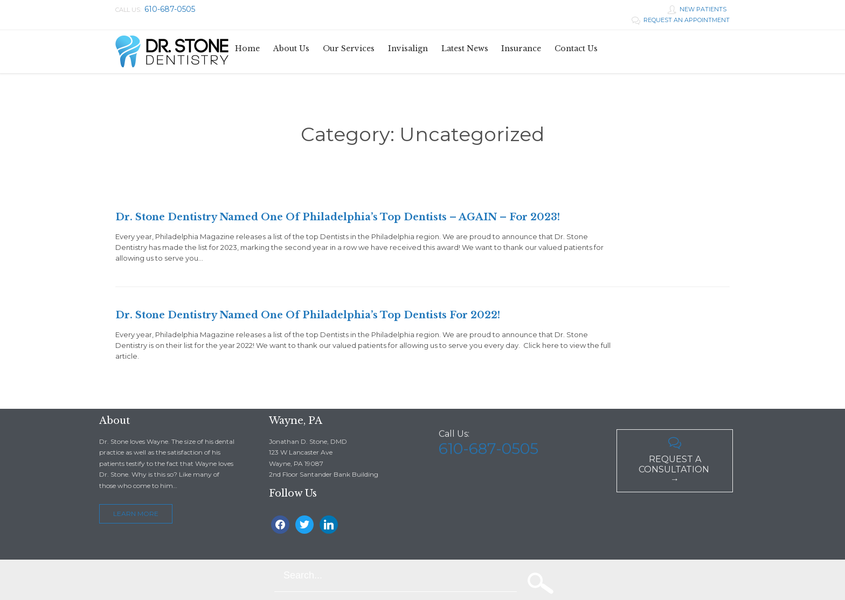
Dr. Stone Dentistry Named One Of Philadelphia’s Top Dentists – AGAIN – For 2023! (337, 217)
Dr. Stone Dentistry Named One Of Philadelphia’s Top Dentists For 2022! (307, 315)
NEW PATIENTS (697, 9)
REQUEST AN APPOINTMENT (681, 20)
